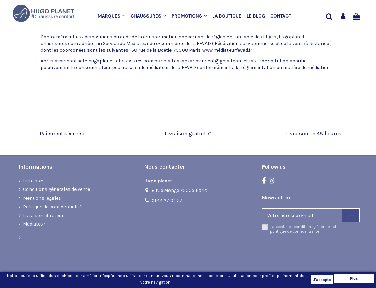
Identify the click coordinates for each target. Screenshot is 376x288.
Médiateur (34, 224)
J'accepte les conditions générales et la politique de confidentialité (305, 228)
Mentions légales (42, 198)
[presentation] (319, 252)
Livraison (33, 181)
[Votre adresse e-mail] (302, 215)
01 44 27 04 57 (167, 201)
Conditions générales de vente (56, 189)
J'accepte (322, 279)
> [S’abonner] (350, 215)
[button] (114, 16)
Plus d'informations (354, 279)
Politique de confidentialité (52, 207)
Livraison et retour (43, 215)
